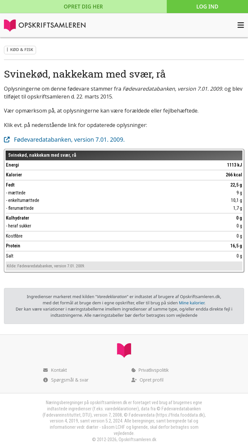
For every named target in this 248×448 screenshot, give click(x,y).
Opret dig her (83, 6)
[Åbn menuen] (241, 25)
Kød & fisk (20, 49)
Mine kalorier (191, 303)
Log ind (207, 6)
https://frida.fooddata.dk (180, 415)
